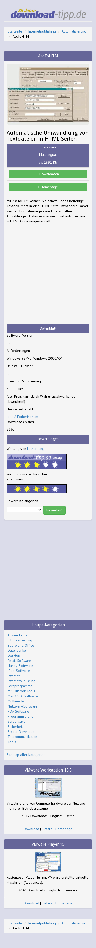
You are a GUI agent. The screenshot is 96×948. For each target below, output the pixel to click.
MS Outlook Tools (21, 691)
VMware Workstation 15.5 (48, 770)
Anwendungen (18, 635)
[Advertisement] (48, 274)
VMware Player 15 (48, 844)
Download (31, 829)
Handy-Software (20, 665)
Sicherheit (15, 726)
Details (47, 829)
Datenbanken (18, 650)
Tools (12, 742)
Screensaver (17, 721)
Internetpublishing (42, 31)
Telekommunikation (22, 736)
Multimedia (16, 701)
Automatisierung (74, 31)
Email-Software (19, 660)
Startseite (15, 31)
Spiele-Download (21, 731)
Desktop (14, 655)
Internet (14, 675)
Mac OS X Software (23, 696)
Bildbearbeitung (20, 640)
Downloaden (48, 174)
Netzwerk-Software (22, 706)
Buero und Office (21, 645)
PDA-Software (18, 711)
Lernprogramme (20, 686)
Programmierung (21, 716)
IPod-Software (19, 670)
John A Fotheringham (22, 416)
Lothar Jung (35, 448)
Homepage (48, 187)
